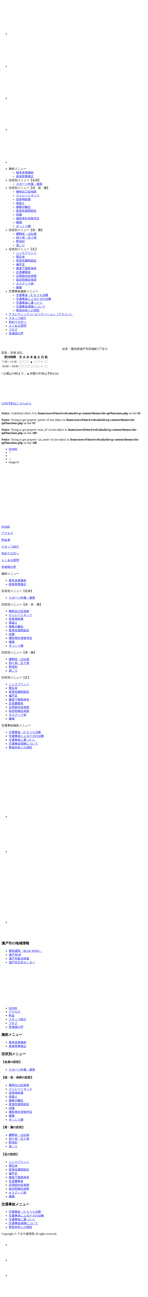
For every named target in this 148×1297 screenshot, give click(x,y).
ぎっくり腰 (23, 226)
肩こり (20, 245)
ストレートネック (27, 195)
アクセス (7, 533)
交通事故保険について (30, 306)
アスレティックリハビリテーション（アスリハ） (41, 314)
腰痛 (19, 222)
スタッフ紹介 (17, 318)
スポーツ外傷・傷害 (29, 184)
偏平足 (20, 264)
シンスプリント (26, 252)
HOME (13, 449)
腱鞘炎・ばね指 (26, 233)
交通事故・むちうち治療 (32, 295)
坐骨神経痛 (23, 199)
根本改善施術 (25, 172)
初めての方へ (17, 321)
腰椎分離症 (23, 207)
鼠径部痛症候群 (26, 279)
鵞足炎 (20, 256)
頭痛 (19, 214)
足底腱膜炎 (23, 272)
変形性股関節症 (26, 210)
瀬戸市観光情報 (19, 958)
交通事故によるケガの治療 (33, 298)
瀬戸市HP (15, 954)
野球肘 (20, 241)
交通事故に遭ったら (29, 302)
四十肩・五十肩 (26, 237)
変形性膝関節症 (26, 260)
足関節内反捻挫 (26, 275)
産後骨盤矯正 (25, 176)
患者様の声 (16, 333)
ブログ (13, 329)
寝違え (20, 203)
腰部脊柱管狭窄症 (27, 218)
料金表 (5, 539)
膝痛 (19, 287)
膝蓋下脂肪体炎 (26, 268)
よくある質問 (17, 325)
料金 (12, 1015)
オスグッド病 (25, 283)
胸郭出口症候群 (26, 191)
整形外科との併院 (27, 310)
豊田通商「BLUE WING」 (26, 950)
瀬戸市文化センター (22, 962)
